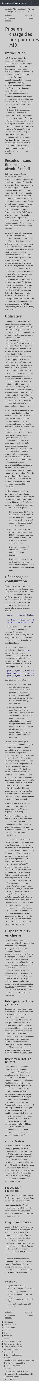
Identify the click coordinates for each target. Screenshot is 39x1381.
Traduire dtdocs (9, 1379)
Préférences (15, 429)
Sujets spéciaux (20, 9)
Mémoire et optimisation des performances (20, 1360)
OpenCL (9, 1358)
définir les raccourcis (13, 362)
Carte (6, 1333)
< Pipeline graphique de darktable (10, 18)
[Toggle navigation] (34, 3)
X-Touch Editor (27, 1053)
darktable (8, 9)
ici (29, 1213)
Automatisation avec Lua (13, 1347)
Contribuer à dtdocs (11, 1377)
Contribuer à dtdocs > (29, 16)
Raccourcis (15, 432)
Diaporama (8, 1336)
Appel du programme (14, 1366)
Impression (8, 1339)
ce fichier (15, 1099)
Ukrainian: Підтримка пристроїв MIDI (20, 1300)
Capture (7, 1330)
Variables (7, 1369)
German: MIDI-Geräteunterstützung (21, 1289)
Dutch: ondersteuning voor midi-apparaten (20, 1305)
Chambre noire (9, 1328)
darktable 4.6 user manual (14, 3)
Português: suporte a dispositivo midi (20, 1295)
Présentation (8, 1322)
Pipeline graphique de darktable (16, 1371)
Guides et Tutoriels (11, 1349)
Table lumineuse (10, 1325)
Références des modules (13, 1341)
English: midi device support (18, 1286)
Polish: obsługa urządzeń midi (19, 1292)
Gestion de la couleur (14, 1355)
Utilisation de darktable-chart (17, 1363)
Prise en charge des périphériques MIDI (18, 1374)
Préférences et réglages (12, 1344)
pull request (9, 987)
